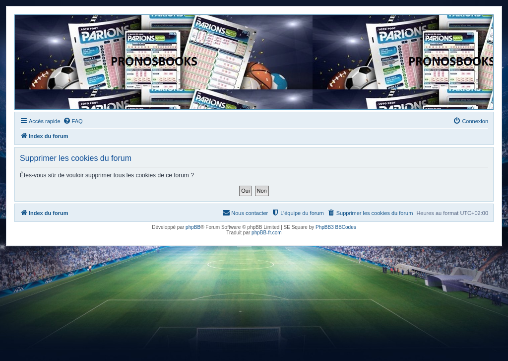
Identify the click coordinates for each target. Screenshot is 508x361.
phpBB (193, 227)
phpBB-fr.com (267, 232)
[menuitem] (73, 121)
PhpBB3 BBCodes (336, 227)
